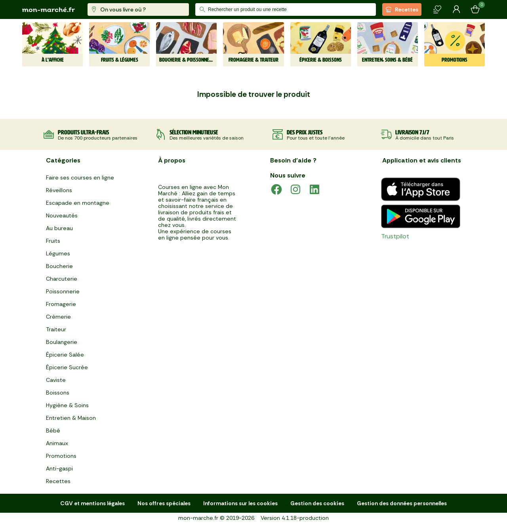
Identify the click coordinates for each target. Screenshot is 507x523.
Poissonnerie (63, 291)
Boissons (57, 392)
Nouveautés (62, 215)
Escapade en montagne (77, 202)
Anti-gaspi (59, 468)
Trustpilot (395, 236)
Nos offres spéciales (164, 503)
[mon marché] (48, 9)
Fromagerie (61, 304)
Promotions (61, 455)
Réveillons (59, 190)
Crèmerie (58, 316)
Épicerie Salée (65, 354)
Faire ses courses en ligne (80, 177)
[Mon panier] (475, 9)
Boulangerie (61, 342)
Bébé (53, 430)
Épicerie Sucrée (67, 367)
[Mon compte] (456, 9)
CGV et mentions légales (92, 503)
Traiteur (56, 329)
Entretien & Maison (71, 417)
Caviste (56, 379)
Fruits (53, 240)
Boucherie (59, 266)
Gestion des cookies (317, 503)
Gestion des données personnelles (402, 503)
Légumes (58, 253)
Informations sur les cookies (240, 503)
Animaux (57, 443)
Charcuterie (61, 278)
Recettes (401, 9)
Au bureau (59, 228)
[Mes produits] (437, 9)
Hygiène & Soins (67, 405)
